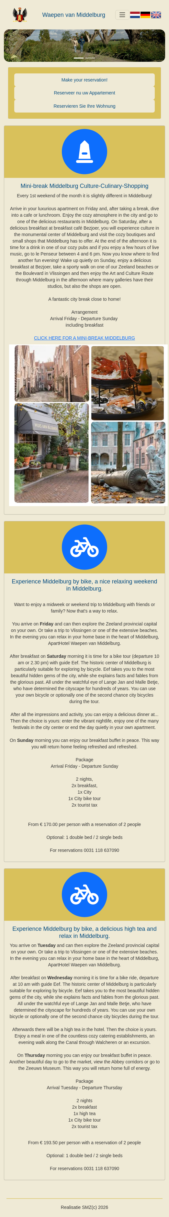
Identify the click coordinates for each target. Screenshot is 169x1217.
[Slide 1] (79, 58)
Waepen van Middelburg (73, 15)
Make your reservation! (84, 79)
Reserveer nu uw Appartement (84, 92)
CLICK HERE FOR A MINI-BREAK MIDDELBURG (84, 338)
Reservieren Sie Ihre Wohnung (84, 106)
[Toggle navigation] (122, 15)
